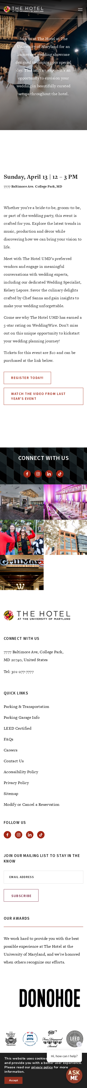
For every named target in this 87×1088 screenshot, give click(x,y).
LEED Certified (17, 728)
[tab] (48, 119)
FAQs (8, 739)
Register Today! (27, 377)
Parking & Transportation (26, 706)
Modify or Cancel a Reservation (32, 804)
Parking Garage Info (22, 717)
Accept (13, 1080)
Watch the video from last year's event (38, 396)
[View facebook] (27, 474)
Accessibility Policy (21, 772)
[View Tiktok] (60, 474)
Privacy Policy (16, 782)
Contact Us (14, 761)
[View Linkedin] (49, 474)
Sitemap (11, 793)
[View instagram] (38, 474)
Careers (11, 750)
